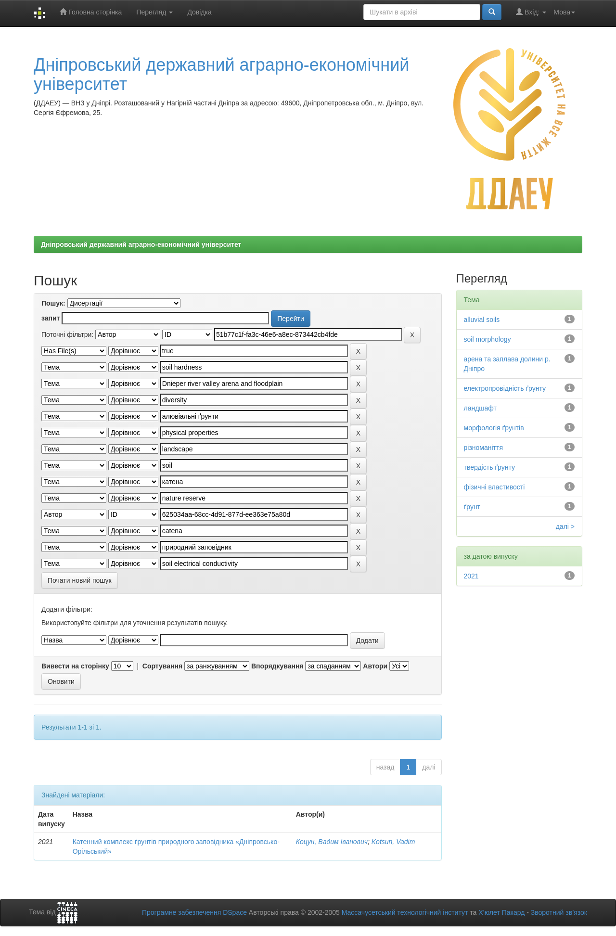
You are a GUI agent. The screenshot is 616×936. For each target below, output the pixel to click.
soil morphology (487, 339)
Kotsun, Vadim (393, 842)
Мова (564, 12)
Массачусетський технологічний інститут (405, 912)
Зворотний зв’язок (559, 912)
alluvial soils (482, 319)
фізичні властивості (494, 487)
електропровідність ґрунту (505, 388)
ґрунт (472, 507)
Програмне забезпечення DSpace (194, 912)
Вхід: (531, 12)
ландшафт (480, 408)
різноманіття (483, 447)
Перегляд (154, 12)
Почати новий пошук (80, 580)
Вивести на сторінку (75, 666)
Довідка (199, 12)
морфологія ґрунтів (494, 428)
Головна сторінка (91, 12)
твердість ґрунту (489, 467)
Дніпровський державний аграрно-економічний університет (221, 74)
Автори (375, 666)
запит (50, 318)
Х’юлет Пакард (501, 912)
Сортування (162, 666)
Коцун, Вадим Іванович (332, 842)
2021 (471, 576)
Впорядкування (277, 666)
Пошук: (53, 303)
